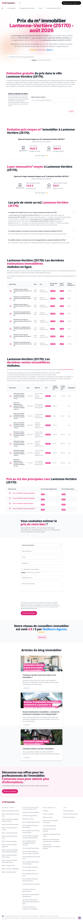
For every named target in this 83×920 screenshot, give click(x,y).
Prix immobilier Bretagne (30, 867)
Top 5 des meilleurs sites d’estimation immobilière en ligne (30, 902)
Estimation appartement (29, 816)
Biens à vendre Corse (8, 865)
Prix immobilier (11, 8)
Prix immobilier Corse (29, 870)
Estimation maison (28, 819)
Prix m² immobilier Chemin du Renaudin (24, 508)
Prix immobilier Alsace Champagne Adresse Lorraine (29, 843)
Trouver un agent (48, 814)
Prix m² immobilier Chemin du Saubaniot (24, 493)
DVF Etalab (56, 369)
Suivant (71, 111)
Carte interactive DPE (49, 826)
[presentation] (33, 597)
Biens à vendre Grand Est (9, 833)
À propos (45, 811)
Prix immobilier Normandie (30, 848)
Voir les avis (42, 637)
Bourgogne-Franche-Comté (27, 8)
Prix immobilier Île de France (31, 822)
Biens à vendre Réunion (9, 872)
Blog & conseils (47, 817)
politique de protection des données (29, 608)
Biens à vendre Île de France (10, 811)
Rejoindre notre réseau (71, 3)
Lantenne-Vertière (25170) (54, 8)
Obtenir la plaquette (10, 791)
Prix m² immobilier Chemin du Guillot (23, 503)
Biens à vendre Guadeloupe (10, 869)
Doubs (40, 8)
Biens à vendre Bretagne (9, 841)
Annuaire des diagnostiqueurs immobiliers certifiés (51, 846)
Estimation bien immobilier (30, 812)
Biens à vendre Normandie (10, 824)
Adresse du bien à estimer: (38, 97)
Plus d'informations (67, 369)
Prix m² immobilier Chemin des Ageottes (24, 498)
